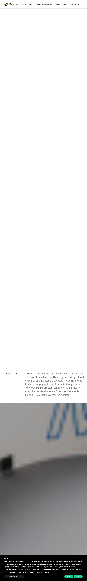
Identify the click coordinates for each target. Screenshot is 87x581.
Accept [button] (78, 576)
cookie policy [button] (65, 563)
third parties (33, 564)
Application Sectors (61, 4)
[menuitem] (17, 4)
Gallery (71, 4)
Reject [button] (68, 576)
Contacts (77, 4)
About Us (23, 4)
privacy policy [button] (46, 561)
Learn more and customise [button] (14, 576)
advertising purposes (64, 566)
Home (17, 4)
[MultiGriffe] (9, 4)
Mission (31, 4)
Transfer (38, 4)
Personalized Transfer (48, 4)
